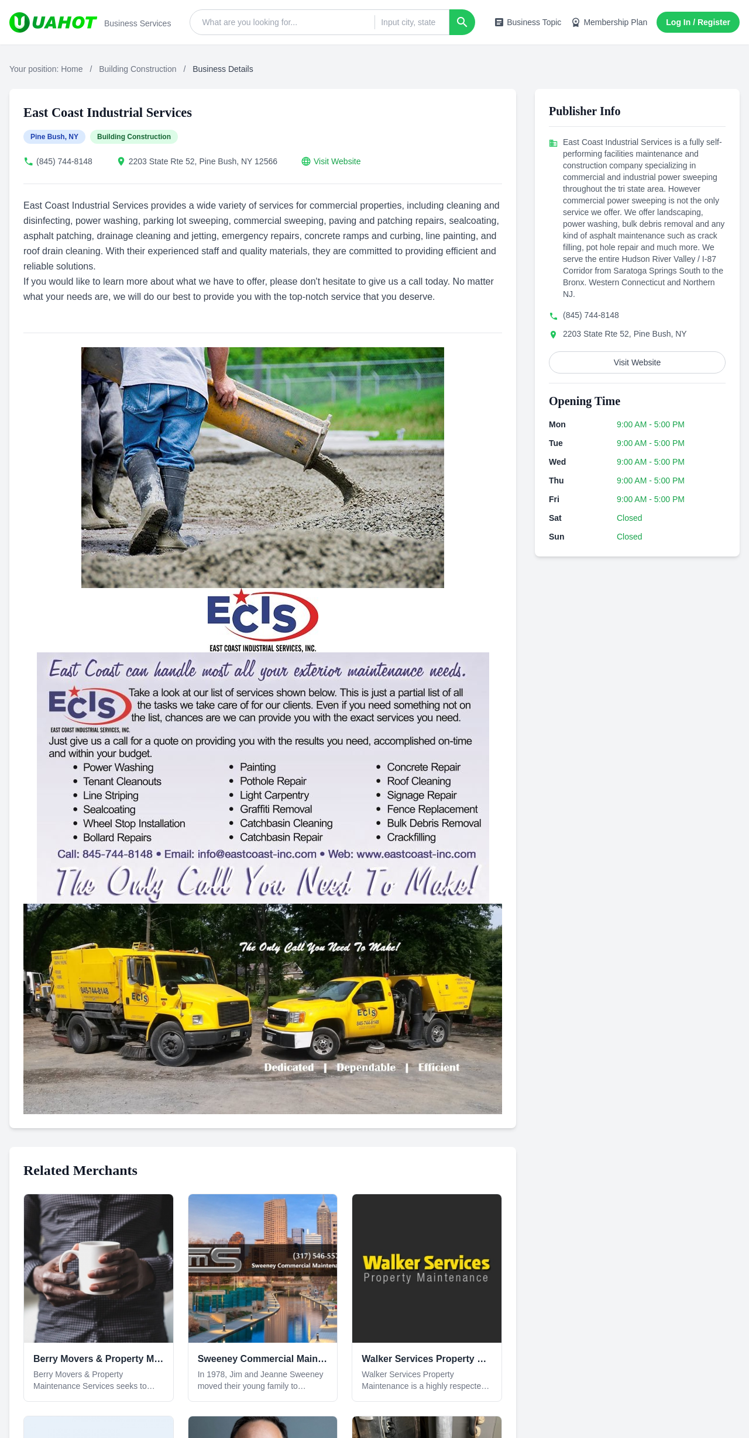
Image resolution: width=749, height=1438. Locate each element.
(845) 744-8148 (64, 161)
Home (72, 69)
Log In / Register (698, 22)
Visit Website (337, 161)
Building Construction (137, 69)
